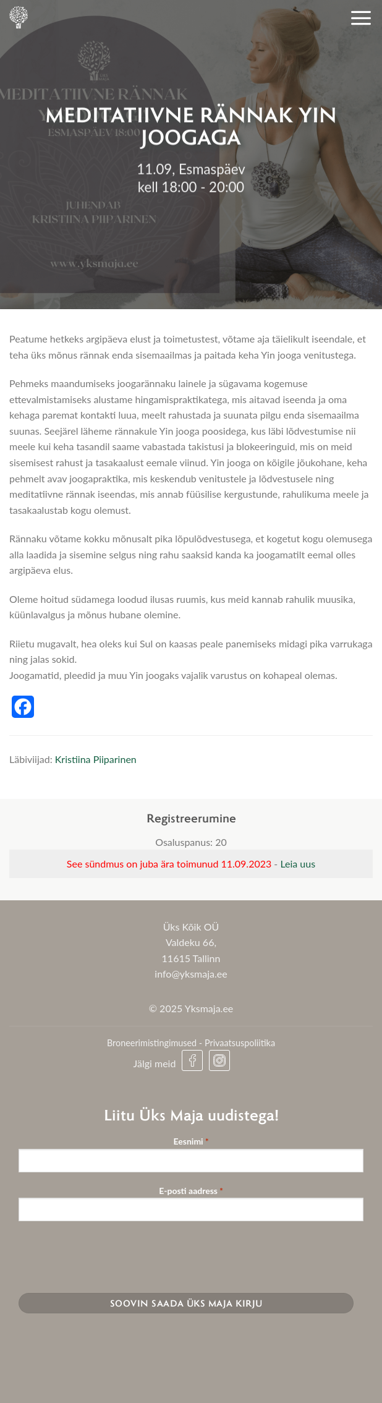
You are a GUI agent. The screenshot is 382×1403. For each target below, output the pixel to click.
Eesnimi (191, 1141)
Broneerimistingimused (152, 1043)
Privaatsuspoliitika (240, 1043)
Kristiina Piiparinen (96, 759)
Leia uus (297, 863)
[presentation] (112, 1255)
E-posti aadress (191, 1191)
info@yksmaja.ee (191, 973)
